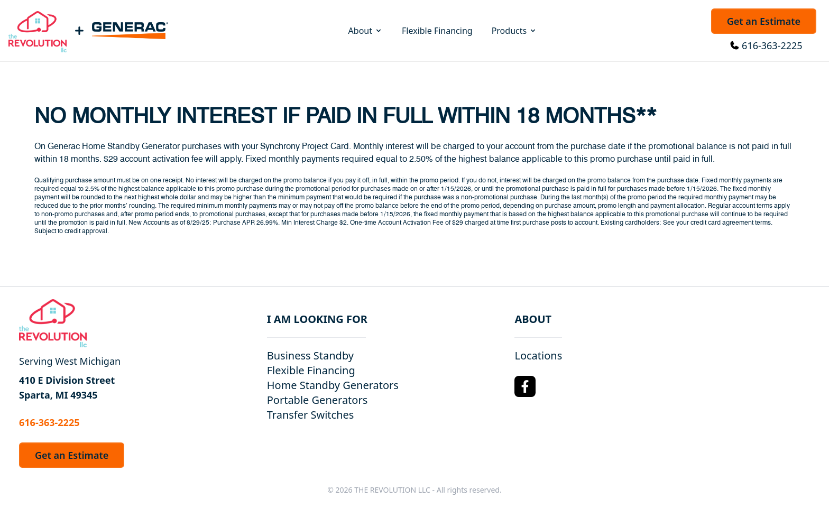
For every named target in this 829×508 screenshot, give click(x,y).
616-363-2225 (772, 45)
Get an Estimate (763, 21)
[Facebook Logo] (525, 386)
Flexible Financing (437, 30)
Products (515, 30)
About (365, 30)
